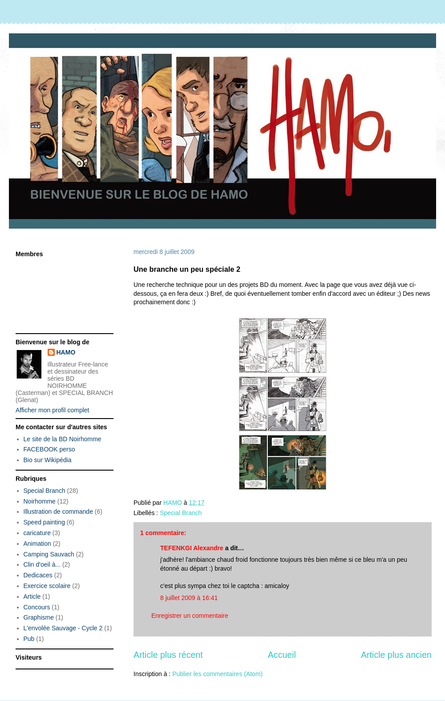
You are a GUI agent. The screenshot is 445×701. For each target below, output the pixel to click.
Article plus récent (168, 655)
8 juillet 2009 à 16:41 (189, 597)
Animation (37, 543)
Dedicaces (38, 575)
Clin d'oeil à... (42, 564)
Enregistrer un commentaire (189, 615)
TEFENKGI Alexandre (191, 548)
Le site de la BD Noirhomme (62, 439)
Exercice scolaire (47, 585)
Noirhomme (40, 501)
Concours (37, 607)
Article (32, 596)
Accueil (282, 655)
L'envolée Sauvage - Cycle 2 (63, 628)
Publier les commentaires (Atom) (217, 673)
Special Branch (181, 512)
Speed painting (44, 522)
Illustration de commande (58, 511)
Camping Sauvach (49, 554)
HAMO (66, 352)
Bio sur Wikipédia (48, 459)
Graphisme (39, 617)
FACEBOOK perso (49, 449)
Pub (29, 638)
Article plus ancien (396, 655)
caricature (37, 532)
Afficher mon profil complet (52, 410)
